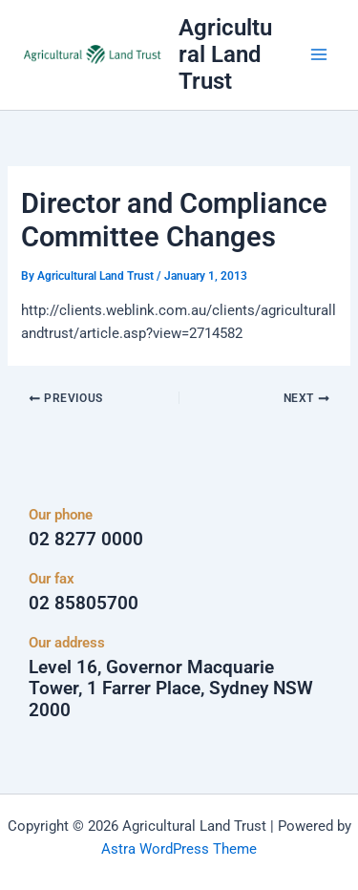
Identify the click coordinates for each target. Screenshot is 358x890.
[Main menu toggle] (319, 54)
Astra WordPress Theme (179, 849)
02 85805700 (83, 603)
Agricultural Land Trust (225, 54)
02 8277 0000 (86, 539)
